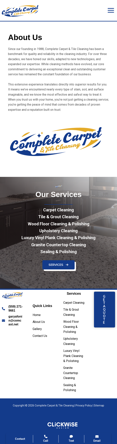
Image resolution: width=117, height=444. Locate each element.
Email (97, 438)
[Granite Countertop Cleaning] (58, 246)
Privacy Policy (84, 405)
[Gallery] (37, 329)
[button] (58, 266)
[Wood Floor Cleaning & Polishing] (58, 225)
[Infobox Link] (12, 309)
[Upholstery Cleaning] (58, 232)
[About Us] (39, 321)
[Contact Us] (40, 335)
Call (45, 438)
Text (71, 438)
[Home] (37, 315)
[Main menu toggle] (111, 10)
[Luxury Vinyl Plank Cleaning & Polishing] (58, 239)
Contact (20, 438)
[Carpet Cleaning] (58, 211)
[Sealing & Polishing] (58, 253)
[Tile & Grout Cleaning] (58, 218)
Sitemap (99, 405)
